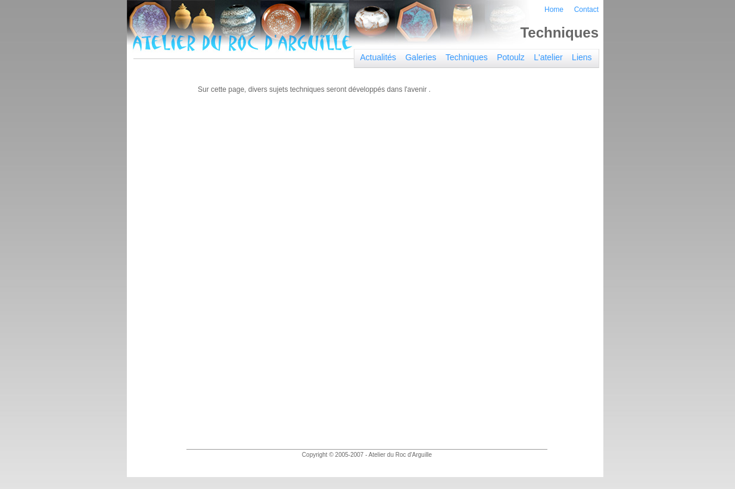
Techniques (467, 57)
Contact (586, 9)
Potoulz (511, 57)
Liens (581, 57)
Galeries (420, 57)
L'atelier (548, 57)
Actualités (378, 57)
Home (553, 9)
